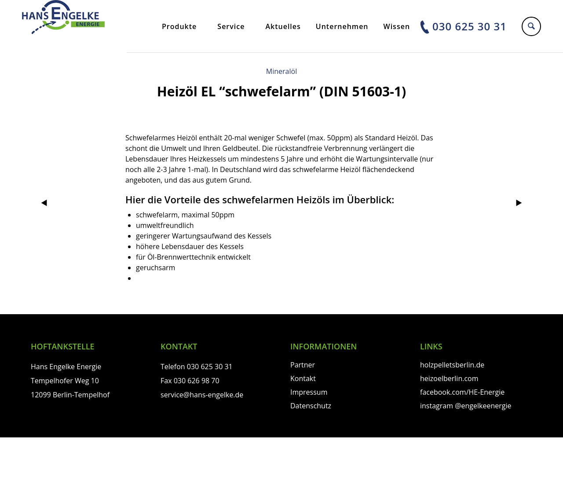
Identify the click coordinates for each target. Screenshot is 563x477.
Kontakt (303, 378)
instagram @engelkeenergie (465, 406)
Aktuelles (282, 26)
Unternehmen (342, 26)
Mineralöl (281, 71)
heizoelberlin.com (449, 378)
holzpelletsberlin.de (452, 365)
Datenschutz (310, 406)
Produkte (179, 26)
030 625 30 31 (469, 26)
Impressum (308, 392)
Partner (302, 365)
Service (231, 26)
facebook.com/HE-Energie (462, 392)
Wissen (397, 26)
